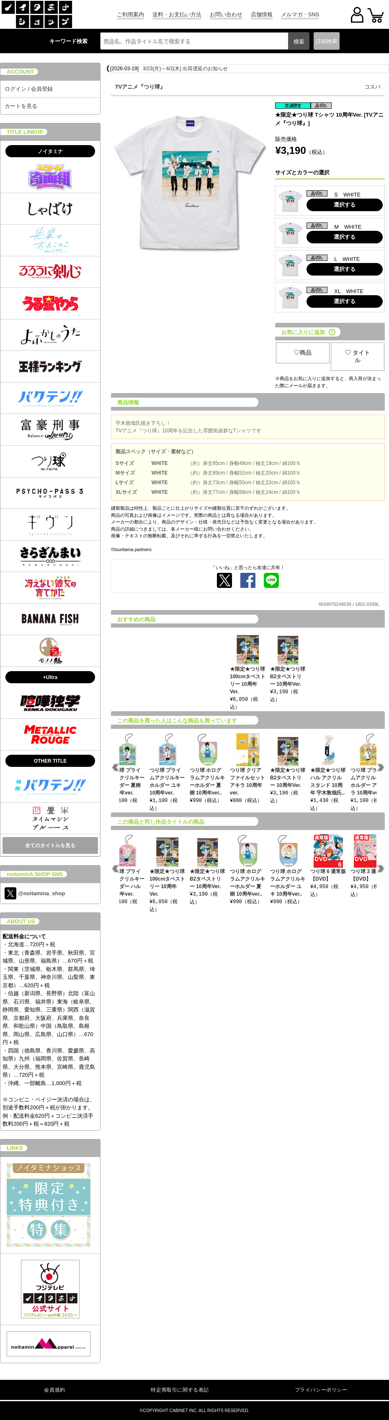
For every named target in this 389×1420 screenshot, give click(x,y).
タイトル (357, 356)
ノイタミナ (50, 151)
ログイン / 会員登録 (29, 89)
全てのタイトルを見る (50, 845)
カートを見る (21, 106)
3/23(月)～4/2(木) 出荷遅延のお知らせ (185, 69)
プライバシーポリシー (321, 1390)
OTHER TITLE (50, 761)
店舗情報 (262, 14)
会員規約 (54, 1390)
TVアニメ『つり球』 (140, 87)
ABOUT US (21, 921)
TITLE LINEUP (25, 132)
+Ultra (50, 677)
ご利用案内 (130, 14)
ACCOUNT (20, 72)
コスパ (372, 87)
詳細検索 (326, 41)
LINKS (15, 1148)
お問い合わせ (226, 14)
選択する (345, 205)
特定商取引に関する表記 (180, 1390)
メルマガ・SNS (300, 14)
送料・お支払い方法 (176, 14)
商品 (303, 352)
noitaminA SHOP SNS (35, 874)
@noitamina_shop (35, 893)
